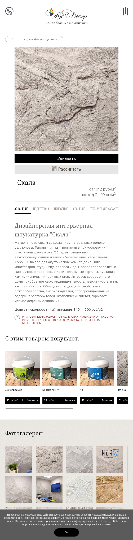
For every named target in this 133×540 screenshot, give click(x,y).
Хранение (83, 209)
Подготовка (45, 209)
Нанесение (65, 209)
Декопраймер (13, 390)
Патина (121, 390)
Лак (82, 390)
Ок (67, 532)
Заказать (66, 158)
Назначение (24, 209)
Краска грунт (50, 390)
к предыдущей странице (34, 39)
